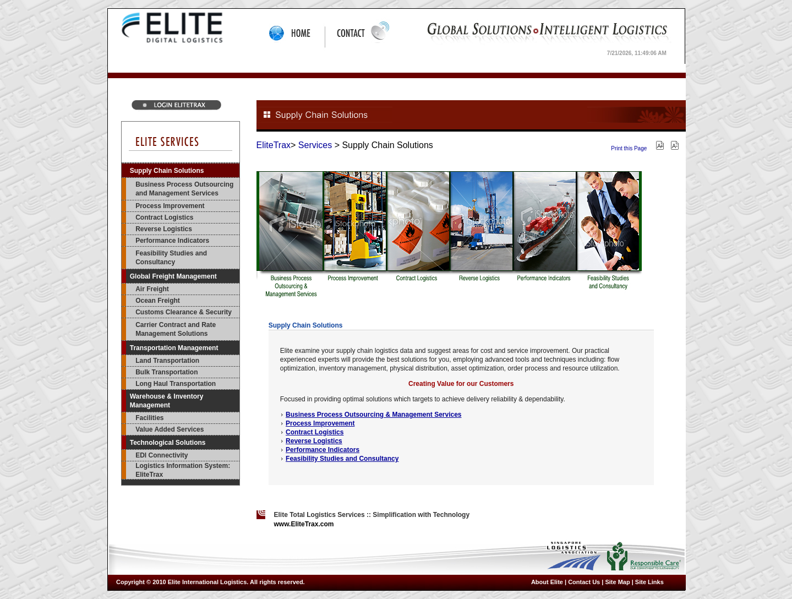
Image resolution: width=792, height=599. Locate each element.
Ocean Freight (157, 300)
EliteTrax (273, 145)
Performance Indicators (172, 240)
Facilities (149, 418)
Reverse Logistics (163, 229)
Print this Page (629, 148)
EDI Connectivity (161, 455)
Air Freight (152, 289)
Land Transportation (167, 360)
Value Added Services (169, 429)
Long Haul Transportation (175, 384)
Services (315, 145)
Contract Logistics (164, 217)
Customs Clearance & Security (183, 312)
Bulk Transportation (166, 372)
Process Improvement (169, 206)
